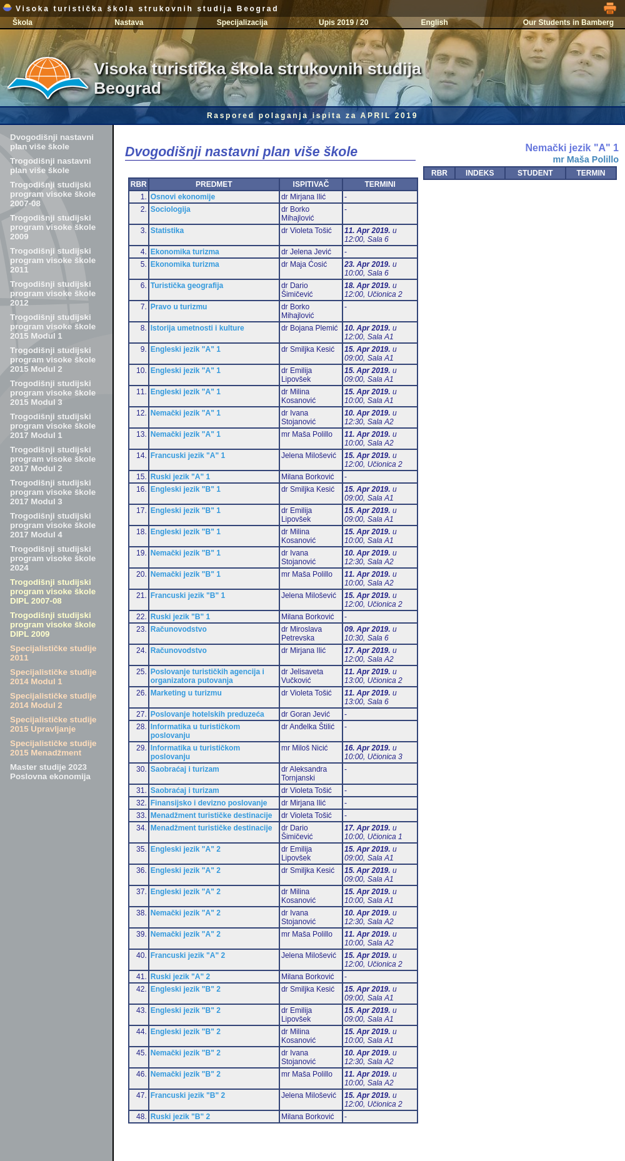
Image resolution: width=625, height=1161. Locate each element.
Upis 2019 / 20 (343, 22)
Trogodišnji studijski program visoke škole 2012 (53, 293)
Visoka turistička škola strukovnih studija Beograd (140, 8)
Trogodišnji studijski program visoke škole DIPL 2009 (53, 624)
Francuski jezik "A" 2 (188, 955)
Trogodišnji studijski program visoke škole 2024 (53, 558)
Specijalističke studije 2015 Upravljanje (53, 724)
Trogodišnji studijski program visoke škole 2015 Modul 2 (53, 360)
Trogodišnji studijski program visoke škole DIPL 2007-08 (53, 591)
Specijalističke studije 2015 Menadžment (53, 748)
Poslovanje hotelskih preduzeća (207, 714)
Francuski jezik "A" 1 (188, 455)
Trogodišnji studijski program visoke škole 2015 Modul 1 (53, 326)
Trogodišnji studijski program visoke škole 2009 (53, 227)
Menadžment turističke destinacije (211, 815)
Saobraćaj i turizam (185, 769)
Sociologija (171, 209)
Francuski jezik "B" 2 (188, 1095)
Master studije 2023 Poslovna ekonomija (50, 771)
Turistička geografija (187, 285)
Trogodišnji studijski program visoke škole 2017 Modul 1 (53, 426)
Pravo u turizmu (179, 306)
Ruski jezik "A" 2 (180, 976)
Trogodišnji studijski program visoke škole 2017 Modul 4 (53, 525)
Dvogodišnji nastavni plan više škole (52, 141)
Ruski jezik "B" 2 (180, 1116)
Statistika (167, 230)
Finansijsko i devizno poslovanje (209, 803)
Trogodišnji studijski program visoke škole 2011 (53, 260)
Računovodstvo (179, 629)
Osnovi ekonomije (183, 196)
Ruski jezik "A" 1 (180, 476)
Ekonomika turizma (185, 251)
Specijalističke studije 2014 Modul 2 (53, 700)
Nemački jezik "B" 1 (186, 553)
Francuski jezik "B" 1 (188, 595)
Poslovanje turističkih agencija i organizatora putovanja (207, 676)
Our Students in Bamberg (568, 22)
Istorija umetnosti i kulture (197, 328)
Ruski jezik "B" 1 (180, 616)
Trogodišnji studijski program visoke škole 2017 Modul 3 (53, 492)
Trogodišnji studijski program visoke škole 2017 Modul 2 (53, 459)
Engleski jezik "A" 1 (186, 349)
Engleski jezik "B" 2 (186, 989)
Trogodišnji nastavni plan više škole (50, 165)
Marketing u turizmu (186, 693)
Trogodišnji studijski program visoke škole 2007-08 (53, 194)
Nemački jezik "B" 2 (186, 1053)
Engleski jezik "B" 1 (186, 489)
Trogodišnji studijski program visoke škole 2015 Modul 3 (53, 393)
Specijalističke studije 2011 (53, 653)
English (434, 22)
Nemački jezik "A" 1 (186, 413)
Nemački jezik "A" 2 (186, 913)
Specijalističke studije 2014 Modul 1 (53, 676)
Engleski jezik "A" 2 (186, 849)
